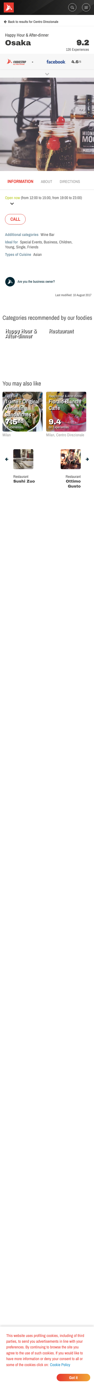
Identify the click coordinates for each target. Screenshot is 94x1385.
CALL (15, 219)
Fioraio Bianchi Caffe (65, 405)
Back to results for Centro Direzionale (31, 22)
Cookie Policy (60, 1364)
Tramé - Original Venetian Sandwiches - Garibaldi (22, 411)
